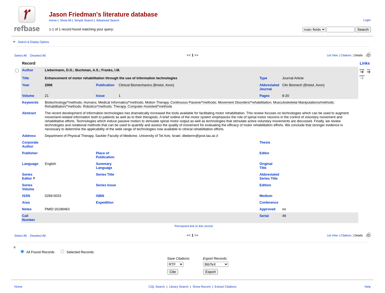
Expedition (104, 202)
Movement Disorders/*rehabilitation (244, 102)
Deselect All (37, 55)
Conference (268, 202)
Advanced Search (107, 20)
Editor (264, 153)
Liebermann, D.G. (59, 70)
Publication (105, 85)
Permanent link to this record (194, 226)
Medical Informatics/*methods (120, 102)
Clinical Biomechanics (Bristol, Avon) (146, 85)
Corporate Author (30, 144)
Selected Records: (81, 252)
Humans (90, 102)
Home (53, 20)
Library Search (178, 286)
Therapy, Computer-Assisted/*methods (142, 106)
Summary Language (104, 166)
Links (365, 63)
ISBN (100, 196)
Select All (20, 55)
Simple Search (83, 20)
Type (263, 78)
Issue (100, 96)
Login (367, 20)
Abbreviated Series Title (269, 176)
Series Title (105, 174)
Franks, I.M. (110, 70)
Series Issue (106, 185)
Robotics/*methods (97, 106)
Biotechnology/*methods (63, 102)
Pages (264, 96)
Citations (346, 55)
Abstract (29, 113)
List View (332, 55)
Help (367, 286)
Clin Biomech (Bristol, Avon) (303, 85)
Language (30, 164)
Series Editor (27, 176)
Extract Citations (225, 286)
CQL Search (157, 286)
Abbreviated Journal (269, 87)
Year (25, 85)
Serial (264, 216)
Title (25, 78)
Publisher (30, 153)
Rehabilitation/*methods (63, 106)
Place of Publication (105, 155)
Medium (265, 196)
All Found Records (40, 252)
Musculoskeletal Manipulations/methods (303, 102)
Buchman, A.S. (87, 70)
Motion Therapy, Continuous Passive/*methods (180, 102)
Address (29, 136)
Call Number (28, 218)
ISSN (26, 196)
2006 (48, 85)
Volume (28, 96)
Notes (27, 209)
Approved (267, 209)
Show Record (201, 286)
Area (26, 202)
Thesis (264, 142)
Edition (265, 185)
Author (27, 70)
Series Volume (28, 187)
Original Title (265, 166)
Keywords (30, 102)
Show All (65, 20)
